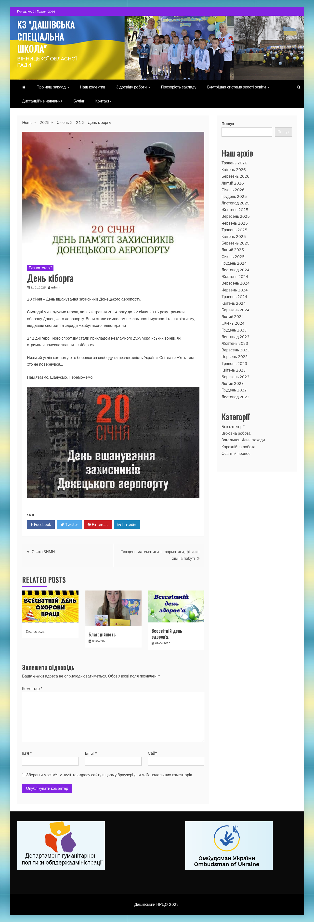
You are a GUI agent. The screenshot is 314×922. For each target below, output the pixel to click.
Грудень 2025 (234, 195)
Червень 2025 (235, 222)
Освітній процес (236, 452)
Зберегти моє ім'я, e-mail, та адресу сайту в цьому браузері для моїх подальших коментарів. (109, 774)
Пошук (228, 123)
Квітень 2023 (234, 369)
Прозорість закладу (178, 86)
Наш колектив (92, 86)
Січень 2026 (233, 189)
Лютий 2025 (233, 249)
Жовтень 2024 (235, 276)
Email (91, 752)
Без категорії (40, 267)
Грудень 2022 (234, 389)
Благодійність (102, 634)
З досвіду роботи (131, 86)
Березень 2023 (235, 376)
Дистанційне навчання (42, 100)
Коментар (32, 688)
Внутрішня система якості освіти (236, 86)
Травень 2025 (234, 229)
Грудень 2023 (234, 329)
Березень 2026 (235, 175)
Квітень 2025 (234, 235)
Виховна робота (236, 432)
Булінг (78, 100)
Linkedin (127, 524)
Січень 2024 (233, 322)
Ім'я (27, 752)
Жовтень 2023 (235, 342)
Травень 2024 (234, 295)
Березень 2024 (235, 309)
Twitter (69, 524)
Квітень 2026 (234, 169)
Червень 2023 (235, 356)
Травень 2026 (234, 162)
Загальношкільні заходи (243, 439)
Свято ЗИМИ (43, 551)
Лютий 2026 (233, 182)
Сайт (152, 752)
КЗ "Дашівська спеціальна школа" (49, 36)
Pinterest (98, 524)
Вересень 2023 (236, 349)
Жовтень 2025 (235, 209)
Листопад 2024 (235, 269)
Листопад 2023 (235, 336)
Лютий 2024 (233, 316)
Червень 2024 (235, 289)
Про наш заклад (51, 86)
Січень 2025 (233, 255)
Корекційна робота (238, 446)
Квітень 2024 (234, 302)
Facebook (41, 524)
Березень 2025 (235, 242)
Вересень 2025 (236, 215)
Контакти (103, 100)
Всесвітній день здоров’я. (167, 633)
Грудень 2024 (234, 262)
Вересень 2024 (236, 282)
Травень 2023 (234, 362)
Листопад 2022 (235, 396)
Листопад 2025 (235, 202)
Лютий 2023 (233, 382)
